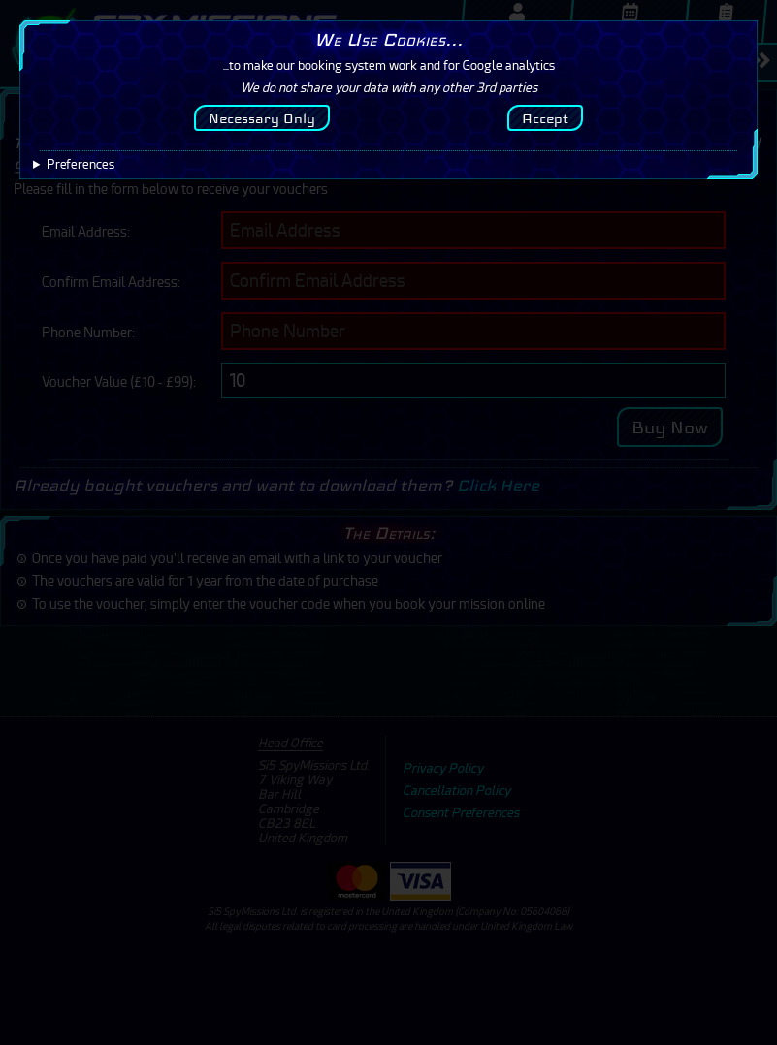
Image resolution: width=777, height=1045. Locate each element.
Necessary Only (262, 118)
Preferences (80, 164)
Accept (545, 118)
